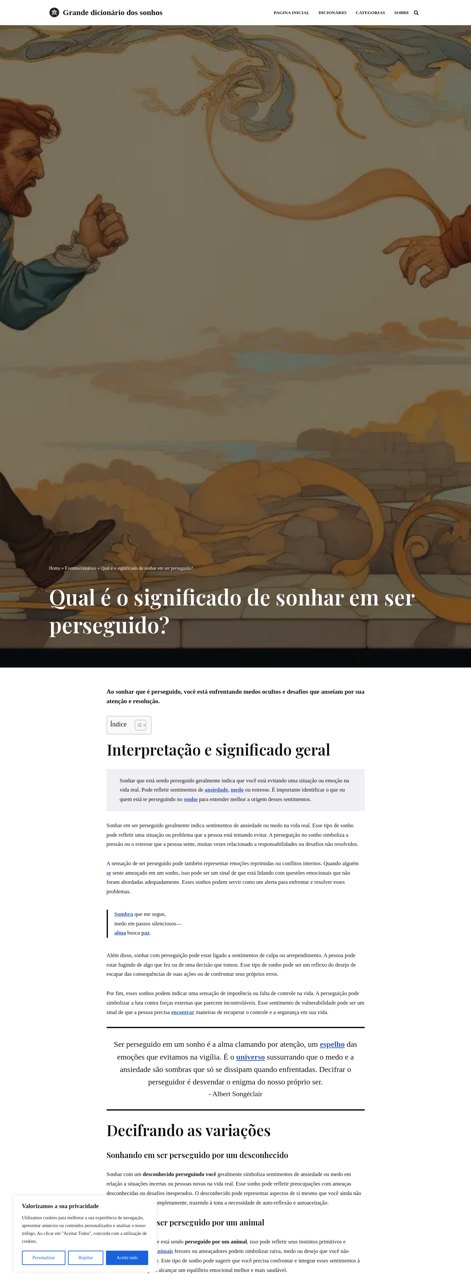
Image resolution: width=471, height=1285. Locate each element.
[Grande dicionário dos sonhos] (106, 12)
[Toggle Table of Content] (137, 725)
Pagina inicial (291, 12)
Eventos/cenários (80, 567)
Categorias (370, 12)
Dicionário (332, 12)
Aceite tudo (127, 1257)
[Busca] (416, 12)
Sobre (401, 12)
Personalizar (43, 1257)
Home (54, 567)
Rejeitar (85, 1257)
